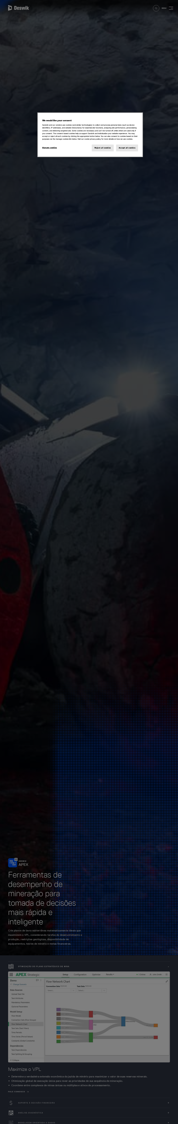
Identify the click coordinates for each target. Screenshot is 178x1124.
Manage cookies (49, 147)
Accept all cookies (127, 148)
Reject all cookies (103, 148)
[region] (90, 134)
